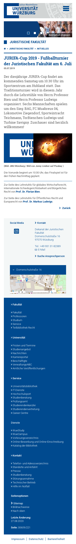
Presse (16, 471)
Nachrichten (19, 353)
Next (65, 29)
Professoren (19, 316)
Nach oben (18, 511)
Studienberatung (21, 398)
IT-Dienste (17, 390)
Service (16, 324)
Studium (16, 320)
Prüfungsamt (19, 402)
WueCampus (19, 434)
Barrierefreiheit (56, 539)
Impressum (18, 539)
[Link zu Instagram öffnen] (15, 231)
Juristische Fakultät (28, 42)
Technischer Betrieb (23, 483)
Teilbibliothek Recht (23, 328)
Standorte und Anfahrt (24, 467)
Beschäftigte (19, 361)
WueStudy (17, 431)
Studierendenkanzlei (23, 405)
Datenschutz (36, 539)
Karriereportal (19, 357)
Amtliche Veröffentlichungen (28, 369)
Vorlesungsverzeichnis (25, 438)
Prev (11, 29)
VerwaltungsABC (21, 365)
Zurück (66, 208)
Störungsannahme (22, 479)
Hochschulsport (21, 394)
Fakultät (16, 305)
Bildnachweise (20, 507)
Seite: (14, 527)
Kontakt (41, 223)
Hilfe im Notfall (20, 486)
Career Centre (19, 413)
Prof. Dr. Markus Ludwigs (37, 201)
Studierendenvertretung (25, 409)
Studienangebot (21, 349)
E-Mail (41, 249)
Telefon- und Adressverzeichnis (29, 464)
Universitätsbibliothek (24, 386)
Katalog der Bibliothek (24, 446)
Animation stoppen (59, 34)
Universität (18, 338)
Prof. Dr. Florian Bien (28, 191)
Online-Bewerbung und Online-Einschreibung (37, 442)
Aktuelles (43, 48)
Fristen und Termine (23, 346)
